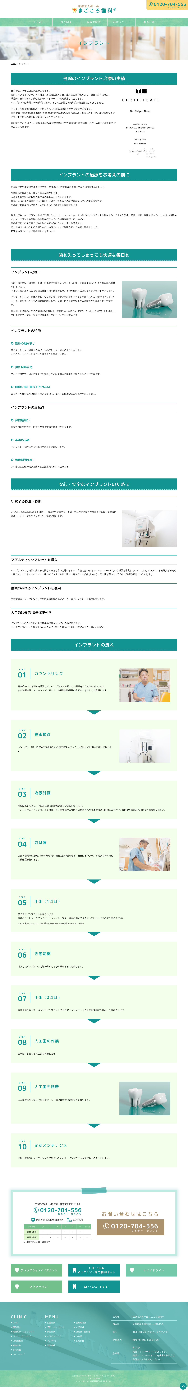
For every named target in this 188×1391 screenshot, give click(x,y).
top (183, 1386)
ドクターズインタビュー (25, 1340)
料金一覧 (149, 22)
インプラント (54, 1345)
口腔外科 (80, 1345)
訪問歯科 (51, 1349)
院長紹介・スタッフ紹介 (25, 1336)
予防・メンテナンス (57, 1331)
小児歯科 (80, 1331)
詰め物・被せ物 (84, 1336)
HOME (38, 22)
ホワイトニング (55, 1340)
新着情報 (17, 1354)
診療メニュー (121, 22)
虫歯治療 (51, 1327)
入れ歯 (79, 1340)
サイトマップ (19, 1358)
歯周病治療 (81, 1327)
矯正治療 (51, 1336)
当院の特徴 (94, 22)
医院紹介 (66, 22)
